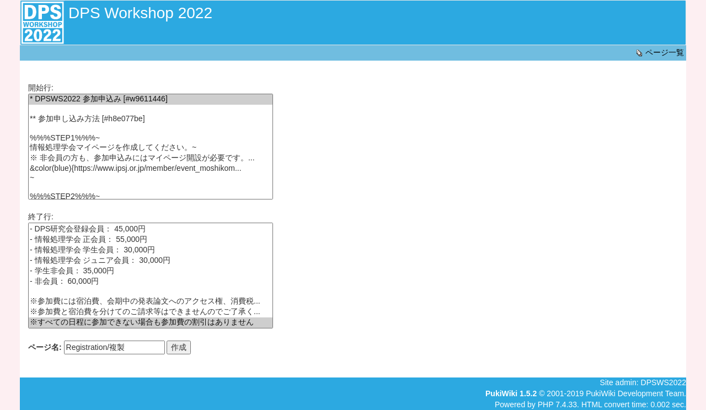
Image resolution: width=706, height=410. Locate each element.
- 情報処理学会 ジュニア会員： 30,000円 (150, 261)
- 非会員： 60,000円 (150, 282)
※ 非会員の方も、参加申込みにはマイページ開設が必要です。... (150, 158)
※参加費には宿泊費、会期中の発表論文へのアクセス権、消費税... (150, 301)
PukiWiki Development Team (635, 393)
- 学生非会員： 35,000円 (150, 271)
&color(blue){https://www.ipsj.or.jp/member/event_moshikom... (150, 168)
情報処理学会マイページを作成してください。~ (150, 148)
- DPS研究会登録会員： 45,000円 (150, 229)
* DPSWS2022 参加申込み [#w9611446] (150, 99)
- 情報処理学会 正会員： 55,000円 (150, 240)
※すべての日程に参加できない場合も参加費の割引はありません (150, 322)
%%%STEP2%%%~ (150, 196)
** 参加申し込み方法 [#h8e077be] (150, 119)
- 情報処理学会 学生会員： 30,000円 (150, 250)
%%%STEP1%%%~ (150, 138)
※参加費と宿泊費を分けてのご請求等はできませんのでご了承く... (150, 312)
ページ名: (45, 347)
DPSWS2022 (663, 382)
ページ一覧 (659, 52)
